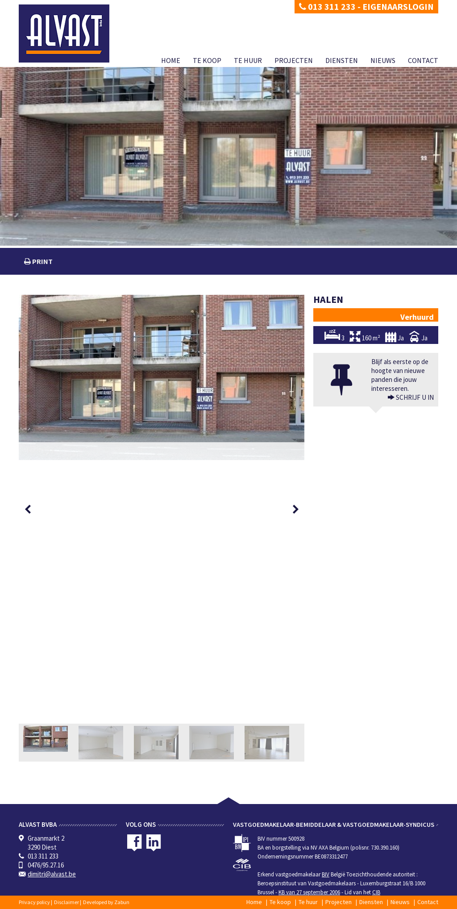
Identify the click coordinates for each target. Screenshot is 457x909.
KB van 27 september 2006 (309, 892)
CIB (376, 892)
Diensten (341, 60)
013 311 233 (327, 6)
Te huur (248, 60)
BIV (325, 874)
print (42, 261)
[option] (161, 377)
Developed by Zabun (106, 902)
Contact (423, 60)
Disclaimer (66, 902)
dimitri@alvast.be (52, 874)
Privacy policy (34, 902)
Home (170, 60)
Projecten (293, 60)
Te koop (207, 60)
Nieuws (382, 60)
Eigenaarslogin (398, 6)
